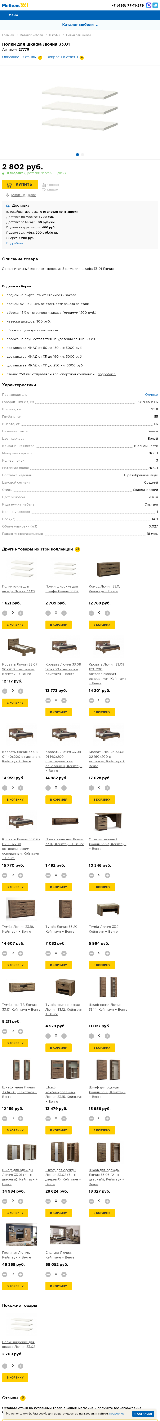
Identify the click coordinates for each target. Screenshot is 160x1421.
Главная (8, 35)
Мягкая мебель (25, 1379)
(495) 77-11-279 (127, 5)
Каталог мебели (31, 35)
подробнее (107, 374)
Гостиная (67, 1379)
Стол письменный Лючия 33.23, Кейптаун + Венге (138, 757)
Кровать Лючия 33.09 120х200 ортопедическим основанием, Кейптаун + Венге (60, 674)
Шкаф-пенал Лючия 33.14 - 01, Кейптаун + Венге (100, 922)
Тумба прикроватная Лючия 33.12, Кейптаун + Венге (19, 922)
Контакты (113, 1360)
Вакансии (113, 1365)
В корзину (15, 625)
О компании (19, 1360)
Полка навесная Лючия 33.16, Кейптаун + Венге (97, 757)
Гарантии (93, 1360)
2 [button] (82, 154)
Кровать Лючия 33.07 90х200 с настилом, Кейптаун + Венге (141, 591)
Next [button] (152, 1268)
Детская (107, 1379)
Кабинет (63, 1384)
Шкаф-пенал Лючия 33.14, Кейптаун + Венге (59, 922)
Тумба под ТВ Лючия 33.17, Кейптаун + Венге (141, 844)
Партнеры (93, 1365)
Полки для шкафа (78, 35)
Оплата (39, 1360)
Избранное (145, 15)
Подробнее (14, 243)
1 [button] (77, 154)
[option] (80, 108)
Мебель (98, 1384)
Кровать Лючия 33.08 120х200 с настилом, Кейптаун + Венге (19, 669)
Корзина (155, 15)
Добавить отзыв (80, 1253)
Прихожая (87, 1379)
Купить (24, 184)
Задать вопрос (80, 1334)
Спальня (48, 1379)
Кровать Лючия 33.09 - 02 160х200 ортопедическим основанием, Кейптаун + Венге (60, 761)
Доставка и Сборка (65, 1360)
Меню (13, 15)
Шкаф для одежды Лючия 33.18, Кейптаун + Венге (17, 1005)
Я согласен (143, 1414)
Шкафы (54, 35)
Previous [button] (142, 1268)
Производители (138, 1360)
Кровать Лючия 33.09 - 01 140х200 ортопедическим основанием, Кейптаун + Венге (141, 674)
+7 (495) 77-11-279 (73, 1400)
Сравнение (136, 15)
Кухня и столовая (133, 1379)
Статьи (74, 1365)
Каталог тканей (52, 1365)
